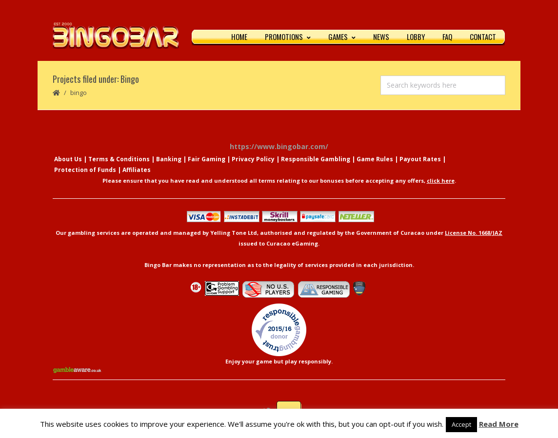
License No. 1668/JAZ (473, 232)
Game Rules (375, 159)
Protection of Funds (85, 170)
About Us (68, 159)
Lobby (416, 36)
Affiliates (136, 170)
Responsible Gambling (315, 159)
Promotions (288, 36)
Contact (483, 36)
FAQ (447, 36)
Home (239, 36)
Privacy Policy (253, 159)
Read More (498, 424)
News (381, 36)
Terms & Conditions (119, 159)
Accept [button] (461, 424)
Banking (168, 159)
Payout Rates (420, 159)
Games (342, 36)
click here (441, 180)
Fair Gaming (206, 159)
